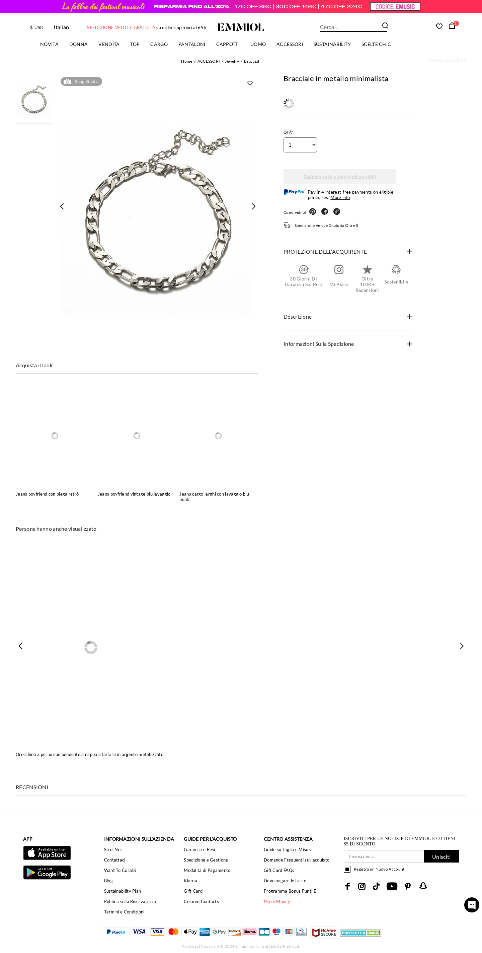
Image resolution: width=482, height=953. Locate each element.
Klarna (190, 880)
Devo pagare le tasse (285, 880)
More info (340, 197)
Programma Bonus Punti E (290, 891)
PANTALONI (192, 44)
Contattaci (115, 860)
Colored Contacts (201, 901)
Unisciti (441, 856)
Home (186, 61)
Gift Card (193, 891)
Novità (49, 44)
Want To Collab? (120, 870)
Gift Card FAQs (279, 870)
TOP (135, 44)
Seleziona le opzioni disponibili (340, 177)
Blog (108, 880)
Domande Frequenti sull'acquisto (296, 860)
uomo (258, 44)
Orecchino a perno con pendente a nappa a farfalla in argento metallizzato (89, 754)
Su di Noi (113, 849)
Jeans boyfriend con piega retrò (47, 494)
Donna (78, 44)
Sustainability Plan (122, 891)
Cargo (159, 44)
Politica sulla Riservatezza (130, 901)
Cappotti (228, 44)
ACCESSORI (289, 44)
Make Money (277, 901)
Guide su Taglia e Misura (288, 849)
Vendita (108, 44)
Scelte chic (376, 44)
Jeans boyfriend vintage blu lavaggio (134, 494)
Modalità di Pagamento (207, 870)
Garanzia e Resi (199, 849)
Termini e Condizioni (124, 911)
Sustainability (332, 44)
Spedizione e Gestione (206, 860)
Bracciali (252, 61)
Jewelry (232, 61)
